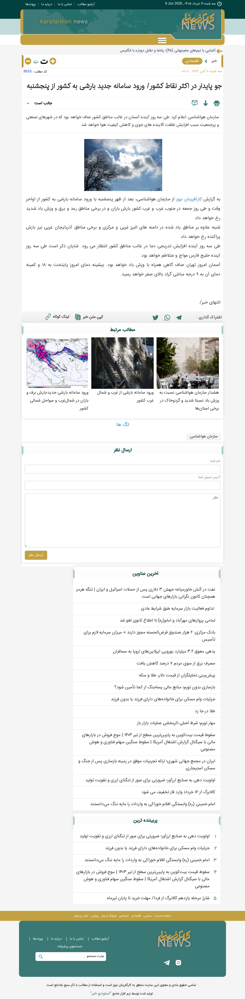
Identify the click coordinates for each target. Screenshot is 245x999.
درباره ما (46, 4)
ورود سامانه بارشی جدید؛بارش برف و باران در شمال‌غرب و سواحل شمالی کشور (57, 400)
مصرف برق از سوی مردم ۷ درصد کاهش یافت (176, 663)
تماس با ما (65, 4)
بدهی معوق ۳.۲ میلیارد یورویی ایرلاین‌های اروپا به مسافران (164, 651)
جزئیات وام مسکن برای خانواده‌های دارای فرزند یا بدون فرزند (163, 699)
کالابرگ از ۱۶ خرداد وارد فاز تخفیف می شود (178, 792)
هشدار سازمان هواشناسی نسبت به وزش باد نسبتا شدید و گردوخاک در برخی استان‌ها (189, 400)
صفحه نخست (163, 916)
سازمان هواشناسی (204, 436)
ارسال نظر (123, 450)
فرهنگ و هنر (108, 916)
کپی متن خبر (88, 317)
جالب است (43, 103)
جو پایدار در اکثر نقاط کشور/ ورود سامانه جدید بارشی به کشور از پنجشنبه (124, 86)
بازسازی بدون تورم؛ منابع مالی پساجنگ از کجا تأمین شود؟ (164, 687)
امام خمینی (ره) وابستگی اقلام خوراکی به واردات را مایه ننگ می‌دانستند (152, 804)
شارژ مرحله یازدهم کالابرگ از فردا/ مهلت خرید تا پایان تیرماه (158, 898)
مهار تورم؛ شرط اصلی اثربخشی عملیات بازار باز (176, 723)
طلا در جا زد (205, 711)
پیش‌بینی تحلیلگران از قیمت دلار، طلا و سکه (177, 675)
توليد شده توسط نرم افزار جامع (121, 993)
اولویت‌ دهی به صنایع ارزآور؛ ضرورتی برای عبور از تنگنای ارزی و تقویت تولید (150, 780)
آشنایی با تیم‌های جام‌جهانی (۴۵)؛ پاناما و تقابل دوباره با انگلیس (168, 50)
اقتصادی (192, 61)
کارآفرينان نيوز (189, 199)
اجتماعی (123, 916)
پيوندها (31, 4)
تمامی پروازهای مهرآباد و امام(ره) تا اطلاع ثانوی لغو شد (167, 620)
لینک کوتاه (56, 316)
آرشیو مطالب (86, 4)
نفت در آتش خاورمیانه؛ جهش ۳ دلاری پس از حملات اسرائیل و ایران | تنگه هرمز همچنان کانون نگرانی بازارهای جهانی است (145, 593)
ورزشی (94, 916)
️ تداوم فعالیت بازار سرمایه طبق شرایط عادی (178, 608)
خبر (214, 61)
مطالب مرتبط (122, 330)
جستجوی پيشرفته (69, 946)
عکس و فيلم (81, 916)
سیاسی (148, 916)
